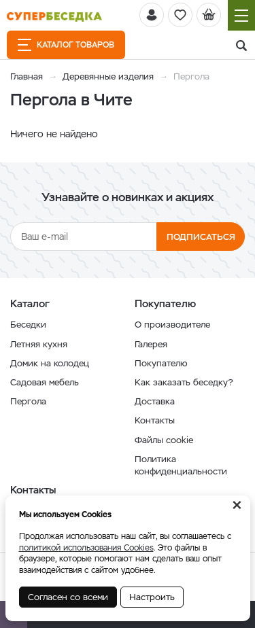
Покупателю (161, 363)
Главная (26, 76)
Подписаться (201, 237)
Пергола (28, 401)
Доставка (155, 401)
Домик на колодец (49, 363)
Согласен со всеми (68, 597)
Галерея (151, 344)
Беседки (28, 324)
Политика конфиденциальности (181, 465)
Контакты (155, 420)
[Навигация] (241, 15)
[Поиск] (241, 46)
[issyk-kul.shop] (54, 17)
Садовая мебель (44, 382)
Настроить (152, 597)
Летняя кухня (38, 344)
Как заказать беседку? (184, 382)
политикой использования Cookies (86, 547)
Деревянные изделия (108, 76)
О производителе (172, 324)
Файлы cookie (164, 440)
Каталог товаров (66, 45)
